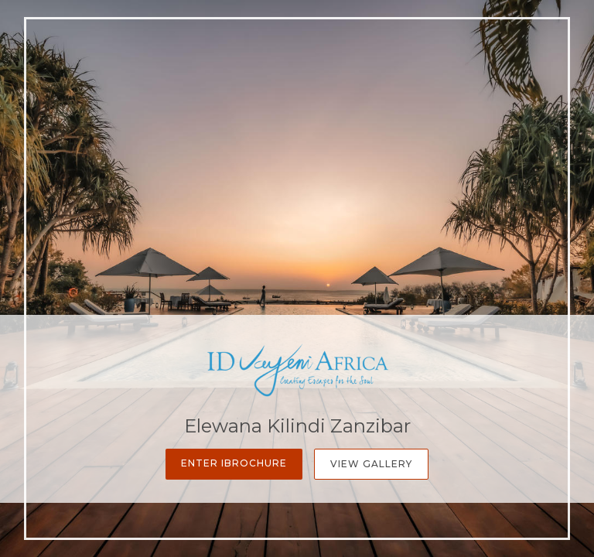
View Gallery (371, 464)
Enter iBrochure (234, 463)
